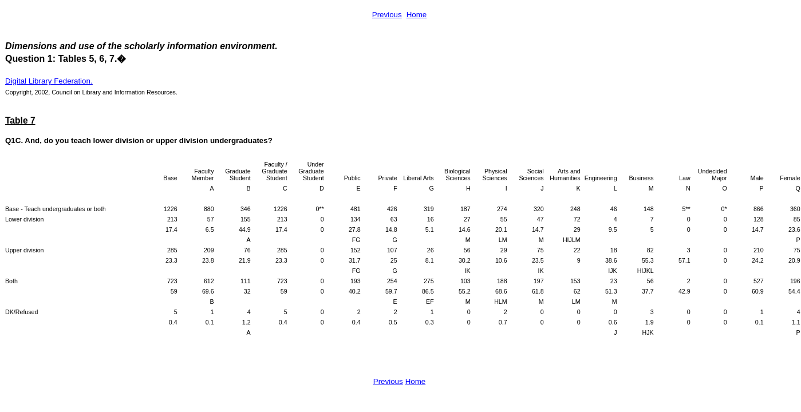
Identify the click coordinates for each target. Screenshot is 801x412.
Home (417, 14)
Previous (387, 14)
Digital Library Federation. (49, 81)
